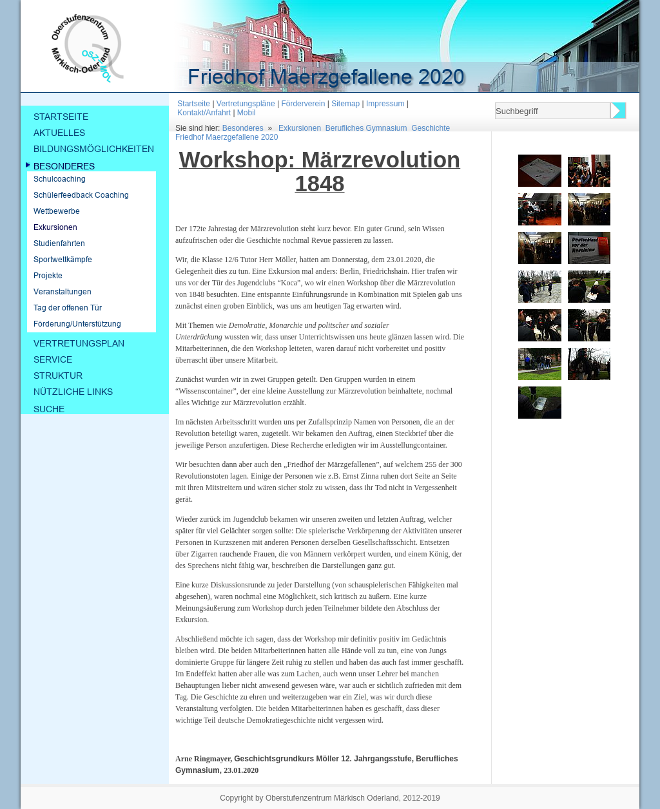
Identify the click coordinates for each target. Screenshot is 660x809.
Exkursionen (299, 128)
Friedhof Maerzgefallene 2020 (226, 137)
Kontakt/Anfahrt (204, 112)
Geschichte (430, 128)
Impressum (385, 103)
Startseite (193, 103)
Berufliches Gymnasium (366, 128)
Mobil (246, 112)
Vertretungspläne (246, 103)
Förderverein (303, 103)
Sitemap (345, 103)
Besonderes (243, 128)
